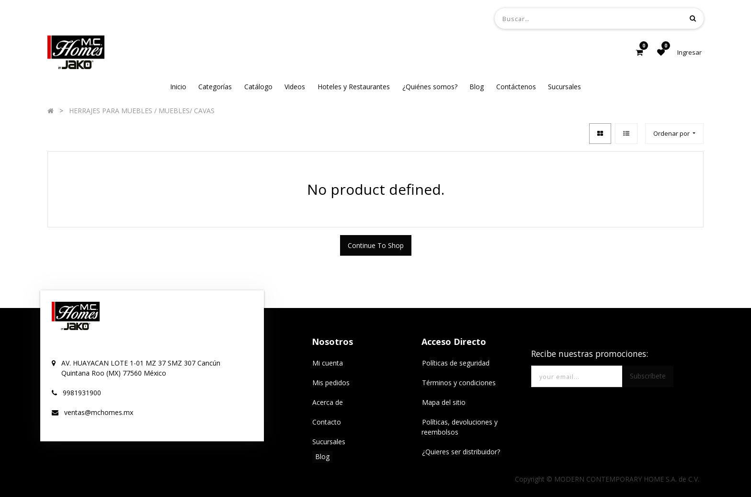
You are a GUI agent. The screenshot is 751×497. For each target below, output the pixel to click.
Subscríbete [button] (648, 375)
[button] (674, 133)
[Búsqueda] (693, 18)
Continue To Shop (376, 245)
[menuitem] (178, 86)
